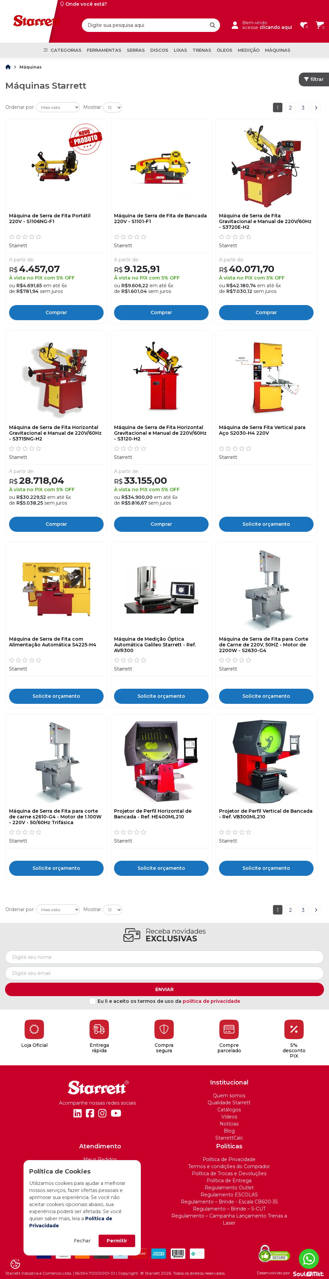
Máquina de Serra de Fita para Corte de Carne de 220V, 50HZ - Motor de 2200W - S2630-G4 (263, 644)
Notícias (229, 1124)
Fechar (82, 1241)
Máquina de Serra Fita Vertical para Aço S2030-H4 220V (262, 430)
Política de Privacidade (229, 1159)
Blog (229, 1131)
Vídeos (229, 1117)
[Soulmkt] (308, 1273)
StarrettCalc (229, 1138)
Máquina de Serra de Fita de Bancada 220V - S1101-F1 (160, 218)
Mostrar (92, 107)
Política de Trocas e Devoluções (229, 1173)
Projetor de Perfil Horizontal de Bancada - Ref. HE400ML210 (152, 814)
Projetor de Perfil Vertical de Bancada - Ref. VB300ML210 (266, 814)
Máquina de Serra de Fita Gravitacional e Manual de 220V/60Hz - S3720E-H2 (265, 221)
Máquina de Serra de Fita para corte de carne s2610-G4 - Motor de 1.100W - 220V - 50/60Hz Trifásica (55, 816)
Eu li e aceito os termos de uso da (169, 1001)
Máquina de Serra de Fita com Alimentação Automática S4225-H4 (52, 642)
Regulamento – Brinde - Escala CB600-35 (229, 1202)
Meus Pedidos (100, 1159)
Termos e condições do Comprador (229, 1166)
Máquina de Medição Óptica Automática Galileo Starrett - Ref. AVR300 (155, 644)
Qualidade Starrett (229, 1103)
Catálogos (229, 1110)
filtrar (314, 79)
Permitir (117, 1241)
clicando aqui (276, 27)
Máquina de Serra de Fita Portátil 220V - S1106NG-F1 (50, 218)
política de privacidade (211, 1001)
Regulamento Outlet (229, 1188)
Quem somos (229, 1096)
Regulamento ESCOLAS (229, 1195)
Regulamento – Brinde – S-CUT (229, 1209)
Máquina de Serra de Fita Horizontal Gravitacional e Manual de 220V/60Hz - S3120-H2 (160, 433)
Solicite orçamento (266, 524)
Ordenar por (19, 107)
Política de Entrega (229, 1181)
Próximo (316, 107)
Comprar (56, 312)
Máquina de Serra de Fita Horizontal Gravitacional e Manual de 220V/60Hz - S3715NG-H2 (55, 433)
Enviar (164, 989)
